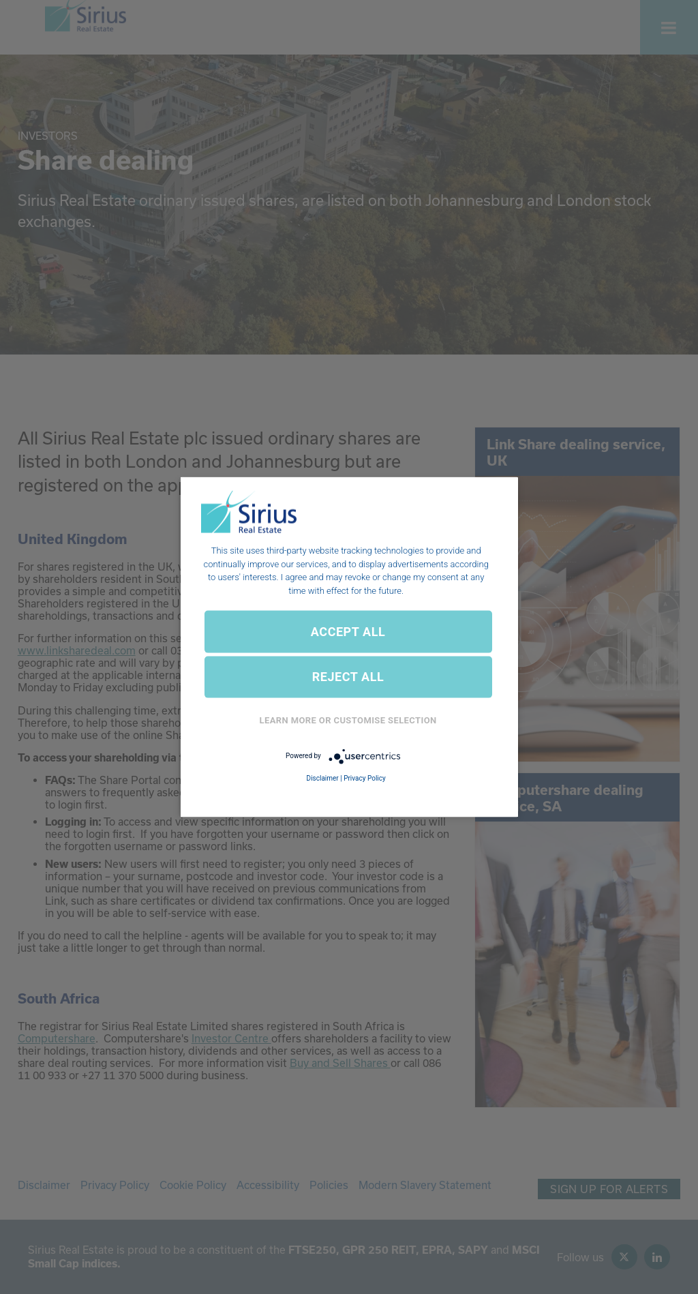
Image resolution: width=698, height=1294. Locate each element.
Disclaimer (323, 777)
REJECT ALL (348, 676)
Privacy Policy (365, 777)
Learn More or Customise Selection (348, 720)
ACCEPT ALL (348, 631)
